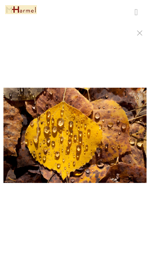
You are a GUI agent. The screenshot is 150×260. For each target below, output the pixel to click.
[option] (75, 138)
